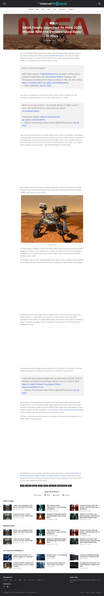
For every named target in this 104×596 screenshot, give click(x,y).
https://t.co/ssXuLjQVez (50, 117)
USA (70, 485)
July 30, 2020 (45, 86)
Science (28, 485)
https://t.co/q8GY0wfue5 (32, 384)
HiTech (31, 9)
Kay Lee (47, 40)
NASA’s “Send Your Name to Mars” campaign (68, 410)
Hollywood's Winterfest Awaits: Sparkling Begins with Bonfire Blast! (57, 515)
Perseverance (62, 485)
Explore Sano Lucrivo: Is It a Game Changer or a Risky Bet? (23, 556)
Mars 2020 (53, 485)
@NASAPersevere (50, 74)
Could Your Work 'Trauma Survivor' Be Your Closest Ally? (23, 515)
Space (34, 485)
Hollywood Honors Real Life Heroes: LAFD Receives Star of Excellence (90, 507)
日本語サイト (71, 9)
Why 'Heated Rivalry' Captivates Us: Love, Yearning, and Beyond (57, 507)
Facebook (38, 495)
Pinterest (65, 495)
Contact (98, 592)
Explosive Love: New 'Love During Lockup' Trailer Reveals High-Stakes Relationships (90, 515)
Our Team (62, 9)
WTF (55, 9)
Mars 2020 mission (58, 56)
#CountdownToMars (54, 77)
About (92, 592)
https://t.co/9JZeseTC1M (32, 387)
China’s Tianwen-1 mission (57, 476)
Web (37, 9)
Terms (87, 592)
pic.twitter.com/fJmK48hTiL (33, 120)
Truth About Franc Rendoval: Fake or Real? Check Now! (56, 563)
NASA (40, 485)
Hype (48, 9)
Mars (45, 485)
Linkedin (56, 495)
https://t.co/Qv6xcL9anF (32, 83)
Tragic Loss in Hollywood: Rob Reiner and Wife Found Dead (22, 506)
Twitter (47, 495)
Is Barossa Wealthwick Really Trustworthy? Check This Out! (89, 556)
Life (43, 9)
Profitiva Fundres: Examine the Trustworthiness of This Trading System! (23, 564)
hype (52, 23)
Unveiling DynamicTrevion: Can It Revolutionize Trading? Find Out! (90, 564)
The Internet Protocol (19, 592)
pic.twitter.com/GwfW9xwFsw (55, 83)
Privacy (82, 592)
